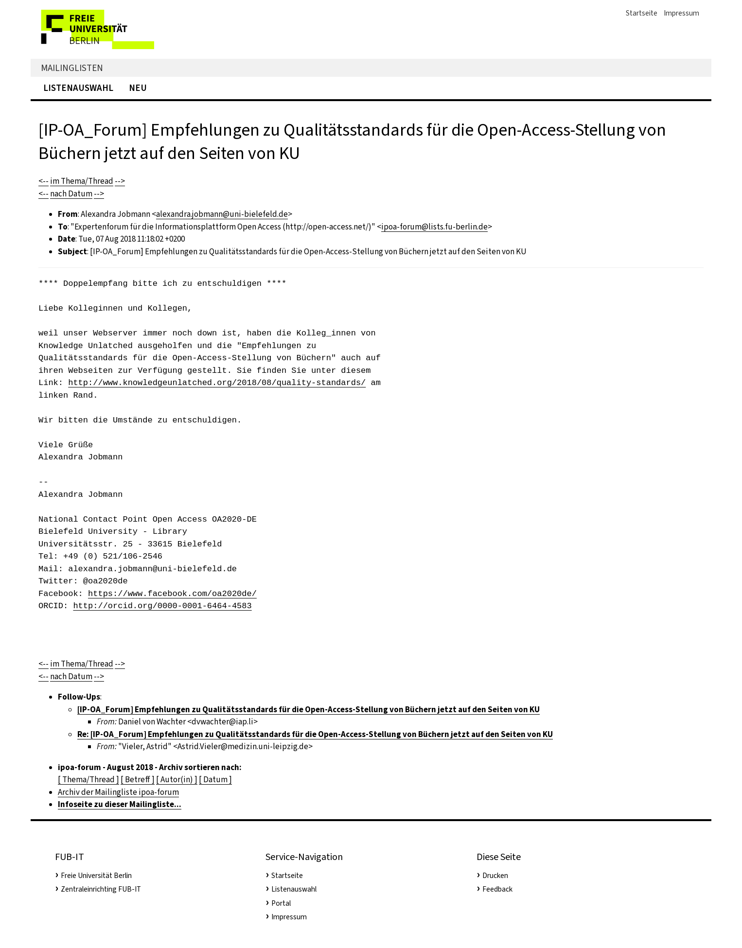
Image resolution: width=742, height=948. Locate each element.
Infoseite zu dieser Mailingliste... (119, 804)
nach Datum (71, 193)
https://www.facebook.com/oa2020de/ (172, 593)
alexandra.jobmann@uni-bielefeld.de (222, 214)
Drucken (495, 875)
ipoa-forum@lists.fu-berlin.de (434, 226)
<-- (43, 181)
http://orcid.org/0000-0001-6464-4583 (162, 606)
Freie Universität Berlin (96, 875)
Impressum (681, 13)
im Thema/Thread (81, 181)
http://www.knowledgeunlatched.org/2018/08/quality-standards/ (217, 382)
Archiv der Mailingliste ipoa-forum (118, 792)
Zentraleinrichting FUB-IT (101, 889)
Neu (138, 88)
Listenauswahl (78, 88)
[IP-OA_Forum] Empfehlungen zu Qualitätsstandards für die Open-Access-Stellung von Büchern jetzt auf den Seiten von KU (308, 709)
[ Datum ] (215, 779)
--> (120, 181)
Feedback (497, 889)
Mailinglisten (72, 68)
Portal (281, 903)
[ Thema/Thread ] (88, 779)
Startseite (641, 13)
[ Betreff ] (138, 779)
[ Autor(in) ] (176, 779)
